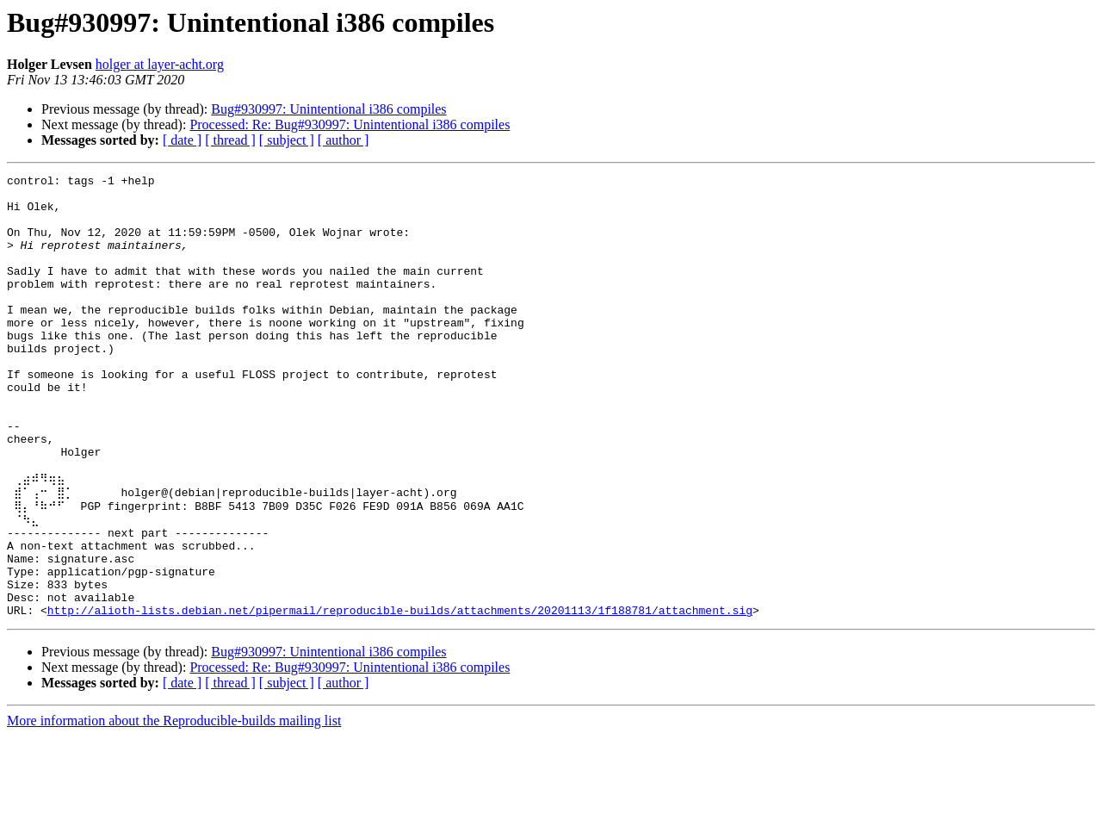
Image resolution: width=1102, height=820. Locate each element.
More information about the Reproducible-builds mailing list (174, 805)
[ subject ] (286, 140)
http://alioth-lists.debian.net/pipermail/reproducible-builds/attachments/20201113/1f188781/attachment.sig (399, 694)
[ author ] (343, 140)
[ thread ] (230, 140)
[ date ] (182, 140)
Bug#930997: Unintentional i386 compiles (328, 109)
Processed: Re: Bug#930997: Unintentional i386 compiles (349, 124)
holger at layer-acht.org (160, 64)
